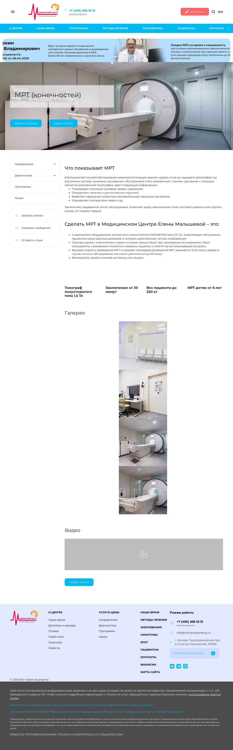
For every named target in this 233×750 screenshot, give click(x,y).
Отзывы (53, 631)
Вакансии (148, 664)
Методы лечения (115, 28)
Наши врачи (45, 28)
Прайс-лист (56, 636)
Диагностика (23, 175)
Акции (19, 198)
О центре (15, 28)
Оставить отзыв (32, 240)
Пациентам (186, 28)
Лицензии (55, 642)
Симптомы (149, 634)
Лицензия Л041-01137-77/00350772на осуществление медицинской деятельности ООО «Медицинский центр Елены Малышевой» (96, 711)
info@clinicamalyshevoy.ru (194, 632)
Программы (23, 186)
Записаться (195, 12)
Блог (144, 642)
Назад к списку (79, 582)
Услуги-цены (78, 28)
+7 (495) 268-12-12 (82, 10)
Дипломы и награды (62, 625)
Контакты (216, 28)
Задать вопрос (63, 123)
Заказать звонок (78, 14)
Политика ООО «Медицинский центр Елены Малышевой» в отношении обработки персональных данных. (81, 705)
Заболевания (153, 28)
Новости (54, 648)
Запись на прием (25, 123)
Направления (24, 164)
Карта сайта (150, 672)
